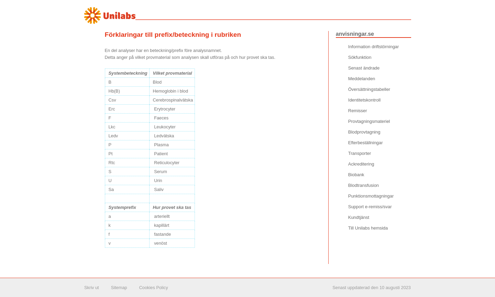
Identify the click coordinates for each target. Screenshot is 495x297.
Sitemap (119, 287)
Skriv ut (91, 287)
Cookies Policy (153, 287)
